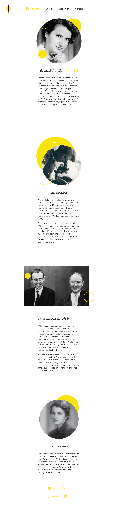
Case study (63, 9)
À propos (79, 9)
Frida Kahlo (59, 488)
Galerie (48, 9)
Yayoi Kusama (55, 496)
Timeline (35, 9)
